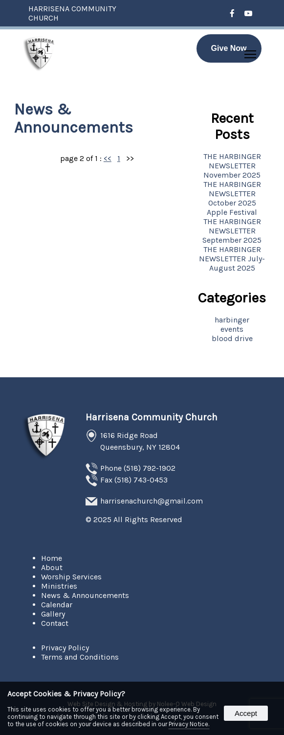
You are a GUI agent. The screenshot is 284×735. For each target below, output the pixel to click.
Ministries (59, 586)
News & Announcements (85, 595)
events (231, 329)
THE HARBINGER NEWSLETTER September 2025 (232, 231)
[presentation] (232, 14)
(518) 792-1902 (149, 468)
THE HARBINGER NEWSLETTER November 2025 (232, 166)
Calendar (56, 604)
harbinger (232, 319)
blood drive (232, 338)
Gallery (53, 614)
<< (107, 158)
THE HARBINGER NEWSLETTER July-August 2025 (232, 259)
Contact (54, 623)
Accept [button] (246, 713)
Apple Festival (232, 212)
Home (51, 558)
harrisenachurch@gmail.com (151, 500)
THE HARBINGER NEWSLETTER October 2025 (232, 193)
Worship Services (71, 576)
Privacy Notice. (189, 724)
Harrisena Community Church (152, 417)
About (52, 567)
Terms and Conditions (80, 657)
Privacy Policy (65, 647)
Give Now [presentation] (229, 48)
